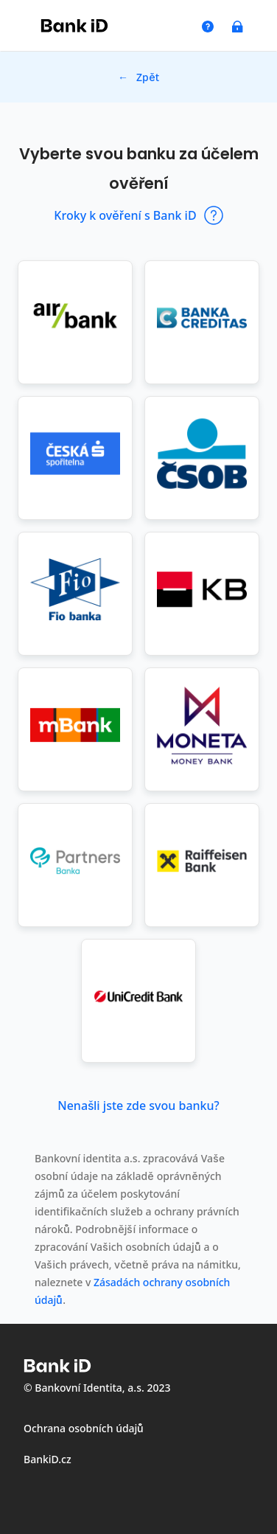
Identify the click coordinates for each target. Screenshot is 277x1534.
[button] (75, 322)
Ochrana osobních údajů (84, 1428)
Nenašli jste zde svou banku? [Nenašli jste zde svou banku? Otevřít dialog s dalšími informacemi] (138, 1105)
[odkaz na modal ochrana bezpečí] (239, 26)
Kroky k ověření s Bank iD (138, 215)
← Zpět (138, 77)
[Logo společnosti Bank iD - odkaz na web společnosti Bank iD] (74, 26)
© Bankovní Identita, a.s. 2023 (97, 1388)
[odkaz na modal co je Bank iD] (209, 26)
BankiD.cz (47, 1459)
